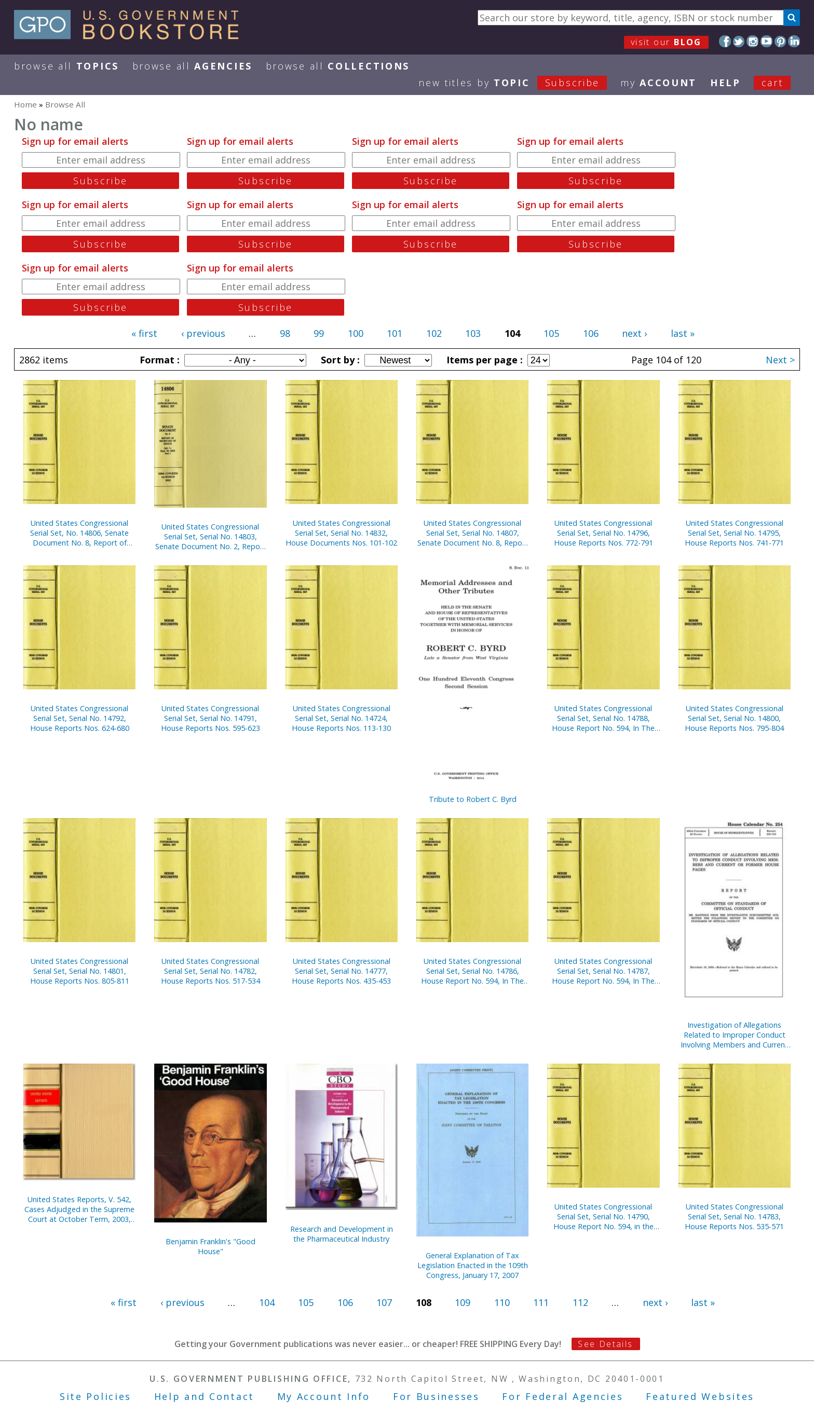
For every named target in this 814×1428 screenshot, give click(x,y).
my (658, 82)
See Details (605, 1344)
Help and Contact (204, 1396)
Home (25, 104)
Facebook (725, 41)
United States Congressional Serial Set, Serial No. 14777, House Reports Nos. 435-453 (341, 971)
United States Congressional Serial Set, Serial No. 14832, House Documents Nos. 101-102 (341, 533)
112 (580, 1302)
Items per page (483, 359)
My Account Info (324, 1396)
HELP (725, 82)
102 (434, 333)
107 (384, 1302)
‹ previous (203, 333)
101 (394, 333)
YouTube (766, 41)
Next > (780, 359)
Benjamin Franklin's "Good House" (210, 1246)
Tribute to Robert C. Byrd (473, 799)
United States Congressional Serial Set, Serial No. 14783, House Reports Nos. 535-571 (734, 1216)
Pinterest (780, 41)
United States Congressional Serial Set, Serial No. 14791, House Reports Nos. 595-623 (210, 718)
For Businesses (436, 1396)
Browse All (66, 66)
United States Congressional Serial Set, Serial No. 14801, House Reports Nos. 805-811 (79, 971)
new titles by (519, 82)
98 (285, 333)
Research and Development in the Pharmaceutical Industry (341, 1234)
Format (158, 359)
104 (267, 1302)
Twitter (739, 41)
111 (541, 1302)
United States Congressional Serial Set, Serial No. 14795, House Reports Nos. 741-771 (734, 533)
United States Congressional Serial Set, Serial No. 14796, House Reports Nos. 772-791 (603, 533)
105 (551, 333)
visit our (666, 42)
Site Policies (95, 1396)
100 (355, 333)
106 (591, 333)
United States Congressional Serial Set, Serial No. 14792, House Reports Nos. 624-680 (79, 718)
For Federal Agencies (562, 1396)
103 (473, 333)
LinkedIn (794, 41)
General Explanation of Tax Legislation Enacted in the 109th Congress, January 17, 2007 (472, 1265)
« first (144, 333)
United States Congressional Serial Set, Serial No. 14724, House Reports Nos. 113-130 (341, 718)
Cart (772, 82)
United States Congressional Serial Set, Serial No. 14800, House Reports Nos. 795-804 (734, 718)
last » (683, 333)
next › (634, 333)
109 (462, 1302)
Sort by (339, 359)
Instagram (752, 41)
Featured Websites (700, 1396)
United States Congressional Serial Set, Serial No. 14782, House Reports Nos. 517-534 (210, 971)
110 (502, 1302)
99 (319, 333)
